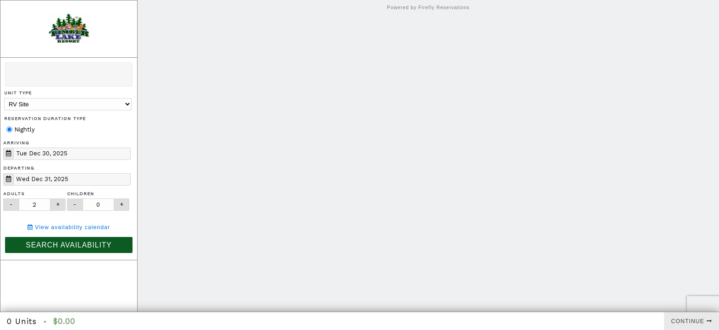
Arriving (16, 142)
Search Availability (68, 245)
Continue (691, 321)
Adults (14, 193)
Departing (18, 167)
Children (80, 193)
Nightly (20, 129)
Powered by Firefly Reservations (428, 7)
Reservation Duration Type (45, 118)
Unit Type (18, 92)
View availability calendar (69, 227)
